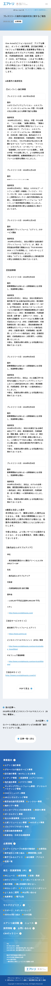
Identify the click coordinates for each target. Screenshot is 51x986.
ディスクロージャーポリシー (33, 888)
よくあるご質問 (12, 892)
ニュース (21, 10)
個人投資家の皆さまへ (26, 884)
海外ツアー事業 (12, 806)
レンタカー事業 (35, 801)
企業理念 (43, 849)
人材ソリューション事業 (16, 822)
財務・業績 (35, 876)
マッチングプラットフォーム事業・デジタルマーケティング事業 (26, 787)
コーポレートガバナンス (33, 880)
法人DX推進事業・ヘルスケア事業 (20, 818)
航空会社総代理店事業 (14, 801)
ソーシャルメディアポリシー (33, 978)
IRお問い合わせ (29, 892)
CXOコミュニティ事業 (15, 793)
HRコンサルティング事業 (16, 797)
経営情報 (22, 876)
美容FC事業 (40, 810)
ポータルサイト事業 (14, 814)
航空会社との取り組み (15, 853)
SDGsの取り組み (12, 915)
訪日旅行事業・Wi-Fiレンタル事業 (20, 774)
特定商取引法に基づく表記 (37, 980)
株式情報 (9, 884)
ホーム (15, 10)
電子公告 (20, 897)
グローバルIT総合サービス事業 (18, 770)
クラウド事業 (26, 782)
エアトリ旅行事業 (13, 765)
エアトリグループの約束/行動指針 (20, 849)
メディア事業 (11, 778)
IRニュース (10, 876)
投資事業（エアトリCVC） (32, 778)
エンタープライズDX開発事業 (18, 810)
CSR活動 (28, 915)
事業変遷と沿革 (35, 853)
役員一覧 (9, 861)
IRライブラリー (12, 880)
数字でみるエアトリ (14, 857)
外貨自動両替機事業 (13, 831)
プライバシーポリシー (14, 978)
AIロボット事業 (37, 822)
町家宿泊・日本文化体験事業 (17, 835)
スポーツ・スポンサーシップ (18, 910)
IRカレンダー (11, 888)
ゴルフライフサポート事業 (17, 827)
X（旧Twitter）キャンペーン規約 (16, 980)
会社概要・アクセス (35, 857)
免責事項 (9, 897)
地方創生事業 (10, 782)
